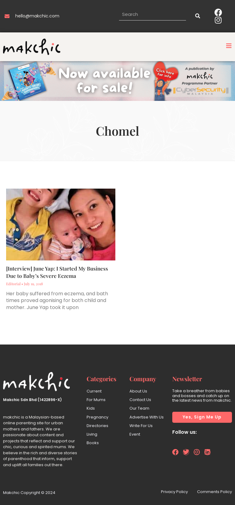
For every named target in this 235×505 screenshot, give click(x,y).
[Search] (197, 16)
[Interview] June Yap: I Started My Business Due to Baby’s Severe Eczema (57, 272)
